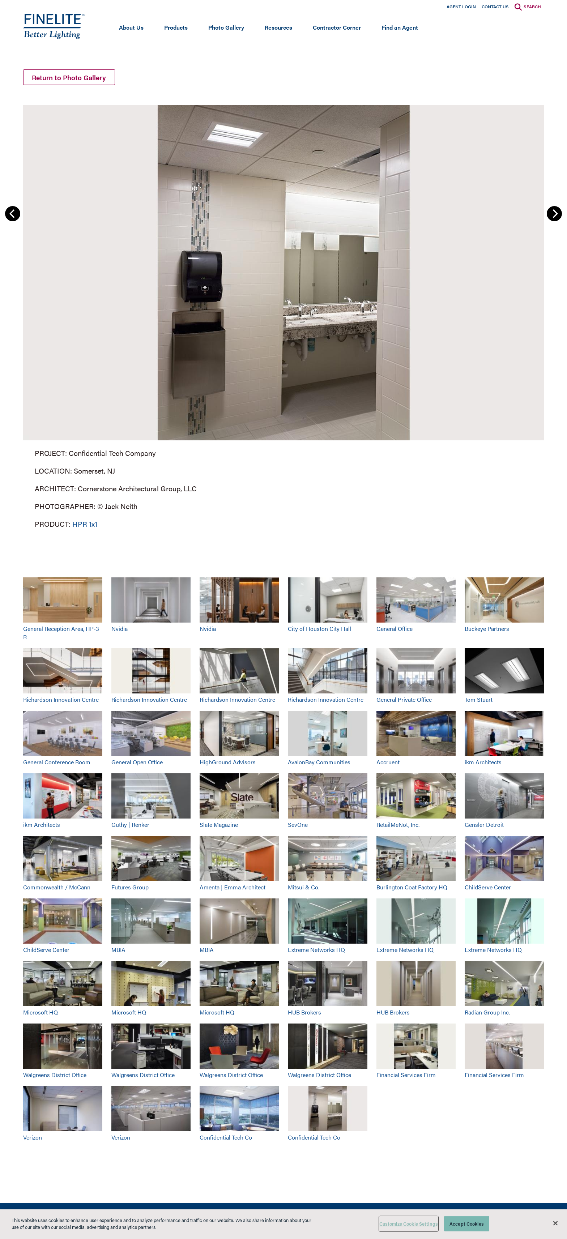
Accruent (388, 763)
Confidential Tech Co (226, 1138)
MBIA (118, 950)
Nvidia (119, 629)
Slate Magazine (219, 825)
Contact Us (495, 6)
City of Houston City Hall (319, 629)
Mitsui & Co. (303, 888)
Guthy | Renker (130, 825)
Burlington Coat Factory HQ (411, 888)
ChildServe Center (488, 888)
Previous (12, 214)
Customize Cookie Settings (408, 1223)
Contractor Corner (337, 27)
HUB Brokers (304, 1013)
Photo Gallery (226, 27)
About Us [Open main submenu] (131, 27)
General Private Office (404, 700)
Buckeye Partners (487, 629)
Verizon (32, 1138)
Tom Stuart (479, 700)
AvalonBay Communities (319, 763)
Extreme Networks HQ (316, 950)
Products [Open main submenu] (176, 27)
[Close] (555, 1223)
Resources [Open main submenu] (278, 27)
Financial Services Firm (406, 1075)
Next (554, 214)
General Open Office (137, 763)
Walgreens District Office (54, 1075)
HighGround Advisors (228, 763)
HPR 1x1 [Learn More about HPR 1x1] (84, 525)
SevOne (298, 825)
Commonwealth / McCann (56, 888)
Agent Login (461, 6)
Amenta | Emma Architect (232, 888)
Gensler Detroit (484, 825)
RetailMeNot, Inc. (397, 825)
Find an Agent (399, 27)
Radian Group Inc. (487, 1013)
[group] (283, 316)
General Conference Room (56, 763)
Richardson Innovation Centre (61, 700)
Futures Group (130, 888)
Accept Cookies (466, 1223)
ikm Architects (483, 763)
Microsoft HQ (40, 1013)
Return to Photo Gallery (72, 77)
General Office (394, 629)
